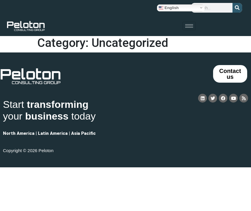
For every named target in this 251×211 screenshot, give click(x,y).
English (169, 7)
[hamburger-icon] (189, 26)
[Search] (237, 8)
